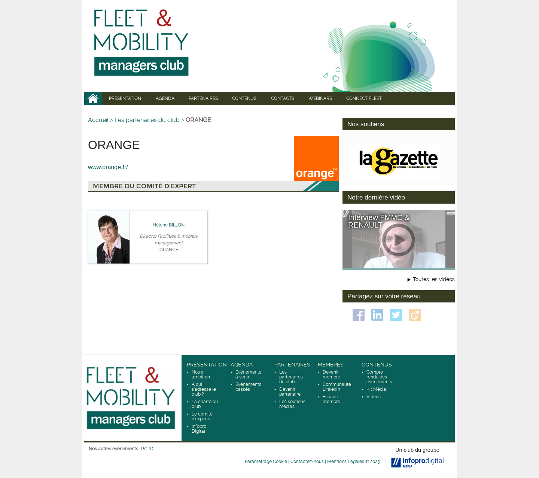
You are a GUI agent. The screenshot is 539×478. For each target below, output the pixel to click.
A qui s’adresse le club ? (204, 389)
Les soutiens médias (292, 404)
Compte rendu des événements (379, 376)
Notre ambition (201, 374)
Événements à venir (248, 374)
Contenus (244, 98)
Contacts (282, 98)
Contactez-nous (307, 461)
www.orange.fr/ (108, 167)
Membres (331, 365)
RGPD (147, 448)
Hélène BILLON (169, 225)
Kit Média (376, 389)
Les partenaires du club (147, 120)
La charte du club (205, 404)
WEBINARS (320, 98)
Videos (373, 396)
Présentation (125, 98)
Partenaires (203, 98)
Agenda (165, 98)
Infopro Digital (199, 429)
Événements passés (248, 387)
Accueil (93, 98)
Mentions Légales (345, 461)
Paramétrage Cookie (266, 461)
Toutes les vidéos (434, 279)
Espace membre (331, 399)
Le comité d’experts (202, 416)
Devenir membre (331, 374)
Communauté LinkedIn (337, 387)
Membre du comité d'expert (144, 186)
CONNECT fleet (364, 98)
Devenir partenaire (290, 392)
